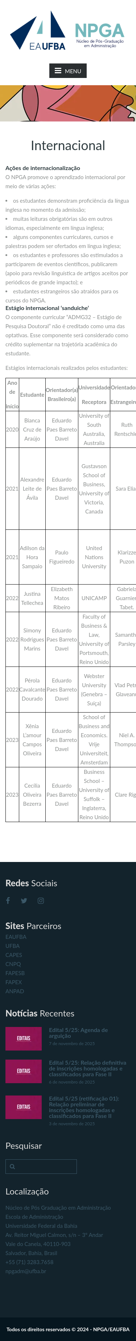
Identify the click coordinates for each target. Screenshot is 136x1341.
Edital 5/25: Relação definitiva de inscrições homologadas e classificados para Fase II (87, 1068)
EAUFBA (15, 936)
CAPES (13, 955)
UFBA (12, 945)
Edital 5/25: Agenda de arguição (78, 1032)
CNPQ (13, 964)
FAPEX (13, 982)
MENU (68, 70)
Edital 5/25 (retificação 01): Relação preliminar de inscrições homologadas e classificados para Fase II (84, 1107)
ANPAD (14, 991)
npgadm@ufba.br (25, 1271)
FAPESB (15, 973)
